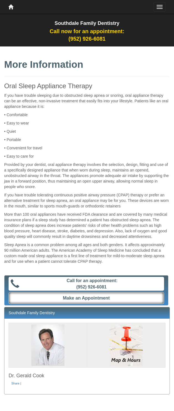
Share (15, 383)
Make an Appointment (86, 297)
